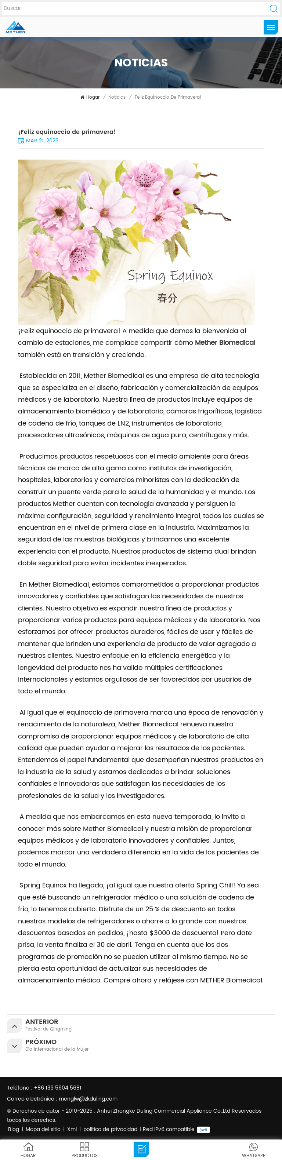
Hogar (90, 97)
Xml (72, 1129)
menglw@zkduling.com (88, 1099)
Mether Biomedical (225, 343)
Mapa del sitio (43, 1129)
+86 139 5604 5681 (58, 1088)
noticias (117, 97)
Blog (13, 1129)
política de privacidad (110, 1129)
